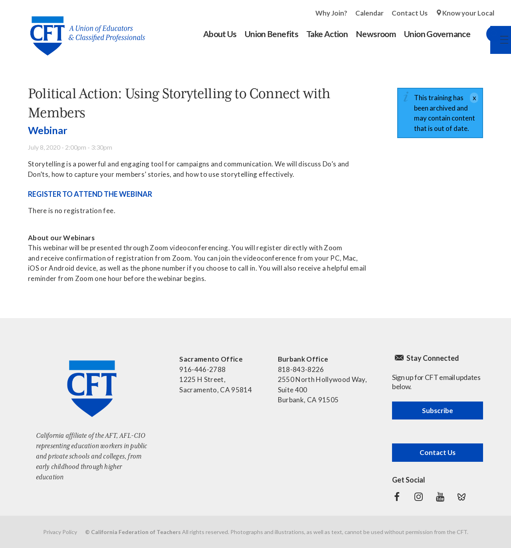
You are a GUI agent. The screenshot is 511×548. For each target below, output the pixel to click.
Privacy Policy (60, 531)
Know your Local (468, 13)
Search (486, 34)
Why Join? (331, 13)
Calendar (369, 13)
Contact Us (410, 13)
